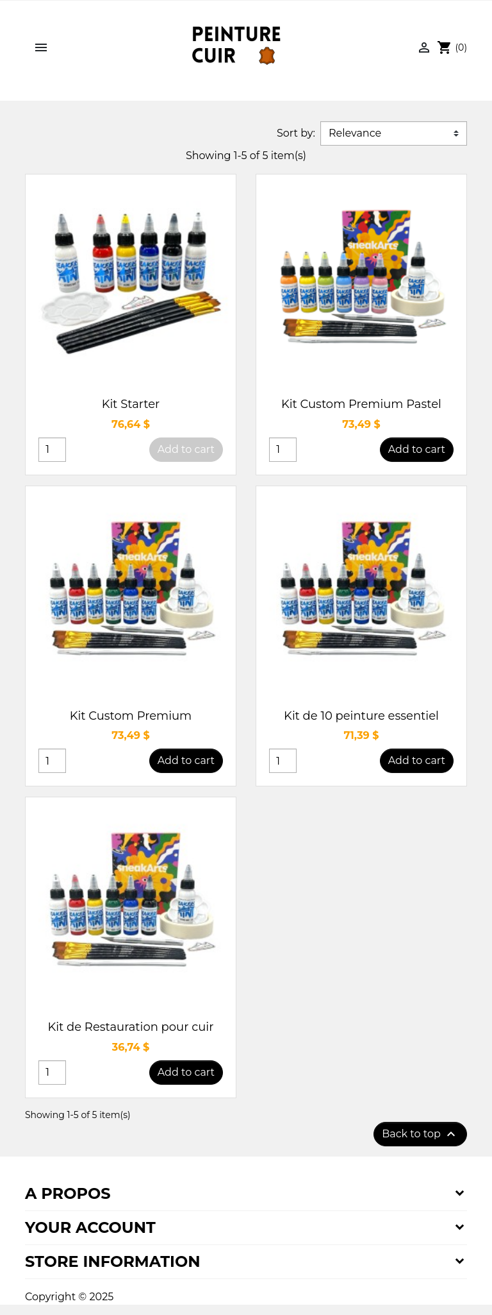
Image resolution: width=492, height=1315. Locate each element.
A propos (68, 1193)
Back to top (420, 1134)
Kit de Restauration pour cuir (131, 1027)
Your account (90, 1227)
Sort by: (296, 133)
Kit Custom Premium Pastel (361, 404)
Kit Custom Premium (131, 716)
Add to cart (186, 449)
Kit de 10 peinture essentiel (361, 716)
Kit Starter (131, 404)
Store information (113, 1261)
